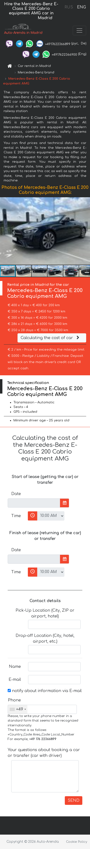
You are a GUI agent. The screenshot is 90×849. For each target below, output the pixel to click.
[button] (86, 231)
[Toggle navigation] (79, 30)
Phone (14, 700)
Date (16, 494)
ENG (81, 7)
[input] (34, 503)
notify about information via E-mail (45, 691)
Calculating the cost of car (51, 338)
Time (16, 516)
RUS (69, 7)
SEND (73, 800)
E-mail (15, 679)
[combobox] (17, 709)
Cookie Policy (76, 841)
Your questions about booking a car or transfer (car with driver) (44, 753)
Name (15, 666)
